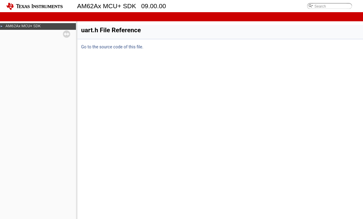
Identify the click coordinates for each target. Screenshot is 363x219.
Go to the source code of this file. (112, 46)
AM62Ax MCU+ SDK (23, 26)
